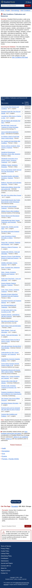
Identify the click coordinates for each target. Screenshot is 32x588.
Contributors (4, 558)
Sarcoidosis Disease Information (9, 403)
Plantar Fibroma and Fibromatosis (10, 215)
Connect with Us (6, 566)
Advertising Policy (6, 556)
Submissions (5, 561)
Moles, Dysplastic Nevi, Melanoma (10, 267)
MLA (23, 506)
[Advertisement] (16, 78)
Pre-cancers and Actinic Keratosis (10, 231)
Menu (28, 2)
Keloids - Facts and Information (9, 335)
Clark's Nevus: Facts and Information (11, 326)
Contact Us (4, 573)
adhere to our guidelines (20, 437)
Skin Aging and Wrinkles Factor (9, 321)
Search (27, 5)
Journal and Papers (7, 563)
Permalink (14, 506)
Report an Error (5, 570)
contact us (8, 438)
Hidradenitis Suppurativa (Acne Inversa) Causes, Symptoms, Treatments (9, 160)
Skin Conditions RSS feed (20, 57)
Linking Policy (5, 553)
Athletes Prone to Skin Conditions (10, 211)
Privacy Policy (5, 548)
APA (20, 506)
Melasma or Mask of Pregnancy (9, 247)
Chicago (28, 506)
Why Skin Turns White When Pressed (11, 195)
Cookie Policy (5, 551)
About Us (3, 568)
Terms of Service (6, 546)
